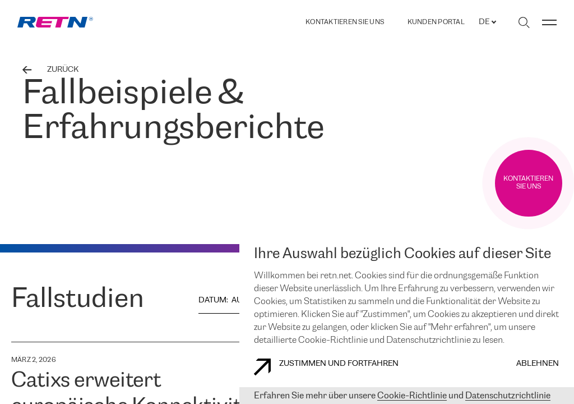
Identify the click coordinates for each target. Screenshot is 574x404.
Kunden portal (436, 22)
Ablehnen (537, 364)
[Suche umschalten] (524, 22)
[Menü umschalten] (549, 22)
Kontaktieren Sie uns (344, 22)
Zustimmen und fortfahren (326, 367)
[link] (55, 22)
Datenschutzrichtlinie (507, 396)
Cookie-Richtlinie (412, 396)
